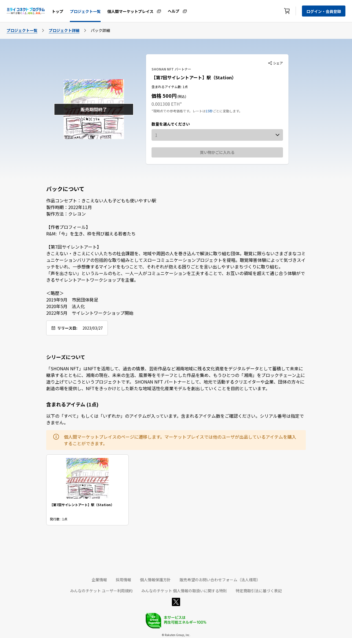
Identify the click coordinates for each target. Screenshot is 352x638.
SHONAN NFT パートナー (171, 69)
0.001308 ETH (166, 104)
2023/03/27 (92, 328)
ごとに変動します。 (227, 110)
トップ (57, 11)
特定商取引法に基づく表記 (259, 590)
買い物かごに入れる (217, 152)
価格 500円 (164, 95)
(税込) (181, 96)
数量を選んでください (171, 124)
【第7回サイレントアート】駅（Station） (194, 77)
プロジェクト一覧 (85, 11)
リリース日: (67, 328)
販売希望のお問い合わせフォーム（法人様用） (220, 579)
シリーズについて (65, 356)
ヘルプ (173, 10)
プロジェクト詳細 (64, 30)
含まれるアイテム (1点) (72, 404)
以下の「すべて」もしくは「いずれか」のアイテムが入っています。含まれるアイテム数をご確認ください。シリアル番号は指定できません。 (175, 419)
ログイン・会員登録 (323, 11)
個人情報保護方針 (155, 579)
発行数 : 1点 (58, 519)
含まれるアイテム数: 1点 (170, 86)
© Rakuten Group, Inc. (176, 635)
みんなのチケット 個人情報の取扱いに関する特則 (184, 590)
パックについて (65, 189)
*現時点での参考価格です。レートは (179, 110)
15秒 (209, 110)
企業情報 (99, 579)
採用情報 (123, 579)
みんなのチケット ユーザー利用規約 (101, 590)
